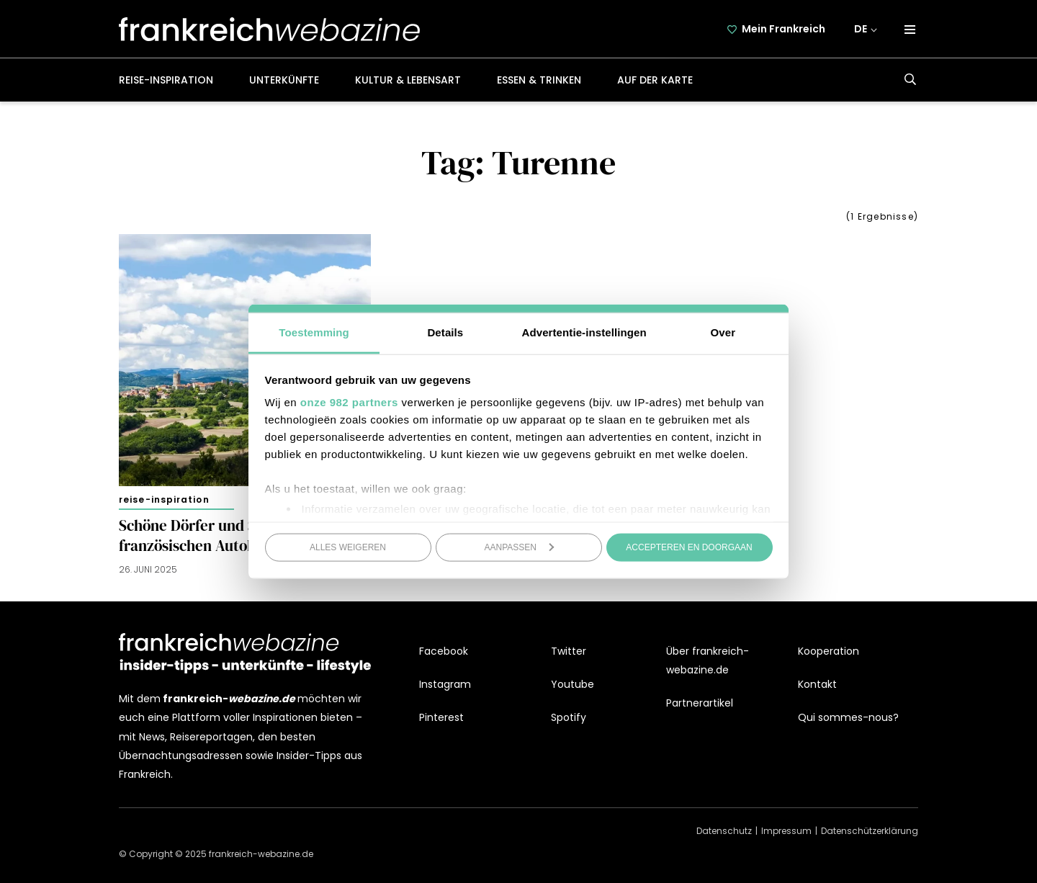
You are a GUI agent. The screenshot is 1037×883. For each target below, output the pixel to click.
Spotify (568, 717)
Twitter (568, 651)
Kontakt (817, 684)
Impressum (786, 831)
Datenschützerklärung (869, 831)
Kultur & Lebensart (408, 80)
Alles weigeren (348, 547)
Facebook (443, 651)
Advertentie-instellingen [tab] (584, 332)
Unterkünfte (284, 80)
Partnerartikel (699, 703)
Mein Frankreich (784, 29)
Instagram (445, 684)
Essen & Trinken (539, 80)
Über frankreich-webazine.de (707, 660)
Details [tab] (445, 332)
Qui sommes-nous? (848, 717)
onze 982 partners (349, 402)
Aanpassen (520, 547)
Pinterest (441, 717)
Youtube (572, 684)
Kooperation (828, 651)
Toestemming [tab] (314, 332)
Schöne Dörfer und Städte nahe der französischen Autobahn (237, 536)
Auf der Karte (655, 80)
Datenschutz (724, 831)
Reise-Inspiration (166, 80)
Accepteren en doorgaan (689, 547)
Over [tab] (723, 332)
